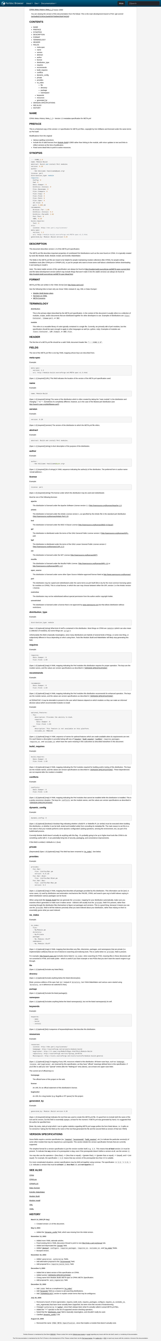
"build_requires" (88, 739)
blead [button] (28, 3)
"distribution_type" (54, 1312)
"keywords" (44, 1291)
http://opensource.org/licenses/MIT (84, 555)
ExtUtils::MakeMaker (37, 1192)
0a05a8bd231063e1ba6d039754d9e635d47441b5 (50, 16)
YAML (31, 1209)
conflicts (40, 72)
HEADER (36, 42)
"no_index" (88, 852)
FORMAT (36, 37)
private (39, 78)
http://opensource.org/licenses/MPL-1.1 (47, 566)
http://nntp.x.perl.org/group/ (92, 1243)
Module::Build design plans (43, 293)
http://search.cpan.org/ (48, 956)
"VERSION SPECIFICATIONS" (95, 668)
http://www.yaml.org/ (75, 285)
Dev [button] (36, 3)
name (39, 50)
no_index (40, 83)
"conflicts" (98, 739)
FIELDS (36, 45)
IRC (105, 1338)
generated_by (42, 100)
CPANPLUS (33, 1184)
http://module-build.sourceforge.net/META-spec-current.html (107, 269)
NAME (35, 27)
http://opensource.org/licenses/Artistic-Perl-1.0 (50, 516)
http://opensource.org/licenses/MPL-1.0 (93, 563)
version (39, 52)
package (44, 90)
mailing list (98, 1338)
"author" (60, 1307)
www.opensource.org (90, 605)
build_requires (42, 70)
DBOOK (53, 1334)
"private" (60, 1246)
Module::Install (34, 1200)
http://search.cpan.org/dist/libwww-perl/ (43, 404)
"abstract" (45, 1248)
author (39, 57)
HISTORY (36, 108)
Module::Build (63, 142)
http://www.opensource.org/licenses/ (117, 574)
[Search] (144, 3)
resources (40, 98)
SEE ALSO (37, 105)
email (88, 1334)
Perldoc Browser (12, 3)
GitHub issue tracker (79, 1334)
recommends (42, 67)
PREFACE (37, 30)
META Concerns (39, 298)
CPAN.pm (33, 1179)
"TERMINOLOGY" (47, 1293)
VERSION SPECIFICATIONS (44, 103)
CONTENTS (36, 21)
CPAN (61, 9)
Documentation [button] (48, 3)
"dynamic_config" (51, 1232)
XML (31, 1205)
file (42, 85)
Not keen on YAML (40, 296)
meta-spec (41, 47)
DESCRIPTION (39, 35)
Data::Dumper (34, 1188)
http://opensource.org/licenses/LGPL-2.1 (48, 547)
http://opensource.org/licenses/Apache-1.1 (105, 505)
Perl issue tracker (87, 1338)
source (56, 9)
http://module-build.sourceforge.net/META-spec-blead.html (51, 274)
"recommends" (78, 1139)
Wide (121, 3)
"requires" (77, 739)
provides (40, 80)
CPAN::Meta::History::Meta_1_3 (41, 10)
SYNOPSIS (37, 32)
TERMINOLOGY (39, 40)
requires (40, 65)
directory (44, 88)
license (39, 60)
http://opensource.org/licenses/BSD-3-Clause (96, 525)
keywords (40, 95)
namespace (45, 93)
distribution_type (43, 62)
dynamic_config (43, 75)
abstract (40, 55)
